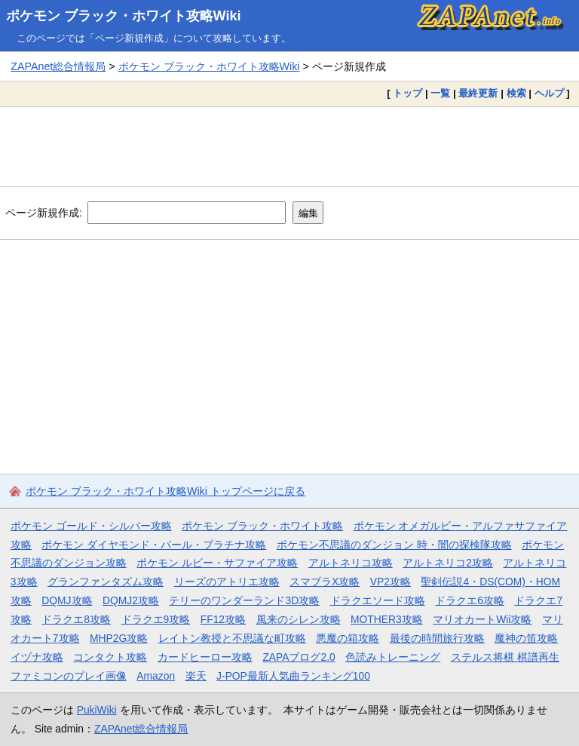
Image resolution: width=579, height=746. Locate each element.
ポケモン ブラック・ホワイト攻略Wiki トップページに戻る (165, 491)
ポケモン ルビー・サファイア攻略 (217, 563)
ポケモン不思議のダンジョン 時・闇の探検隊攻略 (394, 545)
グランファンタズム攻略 (105, 582)
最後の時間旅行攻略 (437, 638)
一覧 (440, 93)
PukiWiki (97, 710)
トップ (407, 93)
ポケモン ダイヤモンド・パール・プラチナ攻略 (153, 545)
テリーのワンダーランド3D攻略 (244, 600)
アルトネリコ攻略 (350, 563)
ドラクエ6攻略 (469, 600)
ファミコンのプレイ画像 (69, 676)
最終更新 (478, 93)
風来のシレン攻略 (298, 619)
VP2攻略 (390, 582)
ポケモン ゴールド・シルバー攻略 (91, 526)
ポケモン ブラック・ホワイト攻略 (262, 526)
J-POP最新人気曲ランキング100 (293, 676)
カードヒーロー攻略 (205, 657)
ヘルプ (549, 93)
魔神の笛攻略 (526, 638)
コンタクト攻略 (110, 657)
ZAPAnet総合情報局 (58, 66)
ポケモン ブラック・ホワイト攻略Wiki (123, 15)
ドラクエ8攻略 (76, 619)
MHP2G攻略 (119, 638)
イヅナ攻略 (37, 657)
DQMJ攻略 (66, 600)
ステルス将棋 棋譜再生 (505, 657)
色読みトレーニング (392, 657)
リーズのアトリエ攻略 (227, 582)
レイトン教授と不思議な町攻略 (232, 638)
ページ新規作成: (43, 213)
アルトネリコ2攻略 (448, 563)
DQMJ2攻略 (131, 600)
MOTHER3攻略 (387, 619)
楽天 (196, 676)
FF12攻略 (223, 619)
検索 (516, 93)
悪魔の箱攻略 (347, 638)
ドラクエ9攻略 (156, 619)
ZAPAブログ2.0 (298, 657)
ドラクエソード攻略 (377, 600)
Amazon (155, 676)
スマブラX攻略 (325, 582)
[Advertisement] (289, 146)
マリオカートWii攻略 (482, 619)
